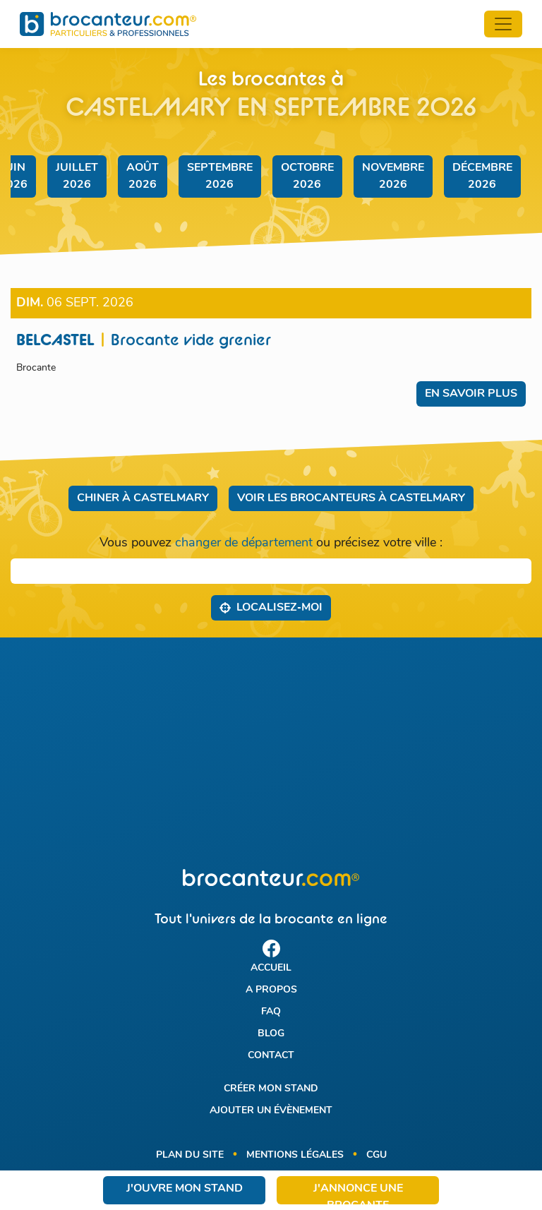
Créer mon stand (271, 1089)
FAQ (271, 1012)
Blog (271, 1034)
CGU (376, 1155)
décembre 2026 (482, 176)
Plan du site (190, 1155)
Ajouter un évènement (271, 1111)
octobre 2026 (307, 176)
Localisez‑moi (270, 607)
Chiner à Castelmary (143, 498)
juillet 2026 (77, 176)
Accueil (271, 968)
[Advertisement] (271, 753)
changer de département (244, 543)
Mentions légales (295, 1155)
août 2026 (142, 176)
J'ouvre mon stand (184, 1188)
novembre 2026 (393, 176)
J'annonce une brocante (358, 1193)
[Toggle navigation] (503, 24)
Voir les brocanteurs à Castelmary (351, 498)
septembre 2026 (220, 176)
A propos (271, 990)
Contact (271, 1055)
